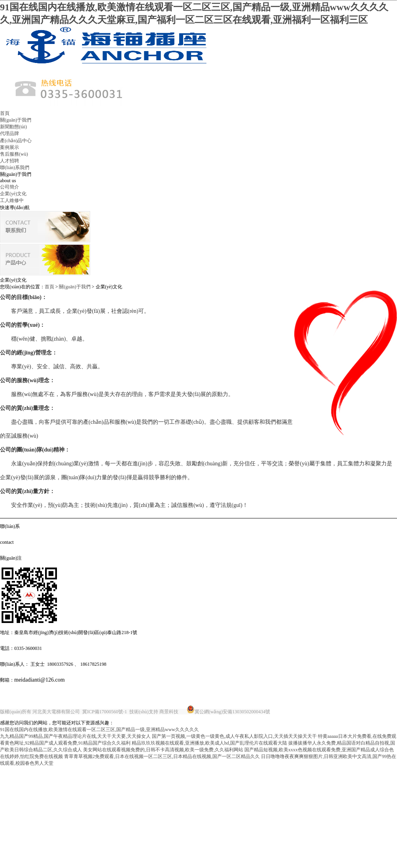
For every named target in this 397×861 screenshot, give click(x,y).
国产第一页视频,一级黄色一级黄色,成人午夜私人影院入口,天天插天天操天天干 (234, 736)
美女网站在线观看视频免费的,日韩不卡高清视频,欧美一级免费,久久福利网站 (163, 749)
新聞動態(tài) (13, 127)
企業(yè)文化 (13, 193)
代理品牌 (9, 133)
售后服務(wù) (14, 154)
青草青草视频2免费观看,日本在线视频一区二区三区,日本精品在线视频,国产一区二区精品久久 (162, 756)
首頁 (4, 113)
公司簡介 (9, 187)
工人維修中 (12, 200)
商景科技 (168, 711)
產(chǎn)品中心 (16, 140)
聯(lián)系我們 (14, 167)
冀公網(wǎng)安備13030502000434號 (232, 711)
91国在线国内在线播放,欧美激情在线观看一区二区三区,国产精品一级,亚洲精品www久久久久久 (99, 729)
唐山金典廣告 (285, 711)
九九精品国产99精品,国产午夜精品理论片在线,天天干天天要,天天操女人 (75, 736)
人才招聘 (9, 161)
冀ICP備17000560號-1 (104, 711)
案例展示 (9, 147)
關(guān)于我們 (15, 120)
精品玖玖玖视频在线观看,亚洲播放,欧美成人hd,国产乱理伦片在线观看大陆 (209, 743)
